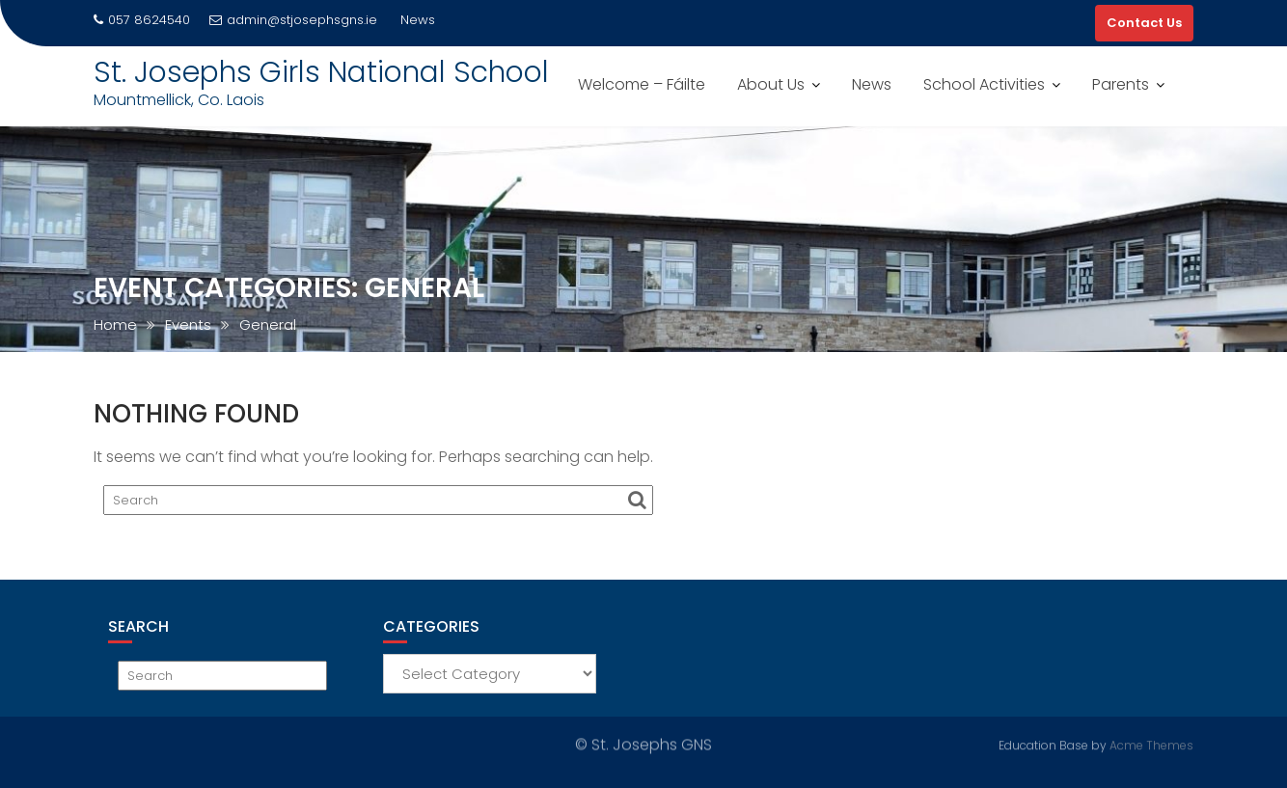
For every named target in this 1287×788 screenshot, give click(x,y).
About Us (771, 84)
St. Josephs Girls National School (321, 72)
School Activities (984, 84)
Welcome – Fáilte (641, 84)
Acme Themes (1151, 745)
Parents (1120, 84)
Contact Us (1144, 23)
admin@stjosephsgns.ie (293, 20)
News (871, 84)
